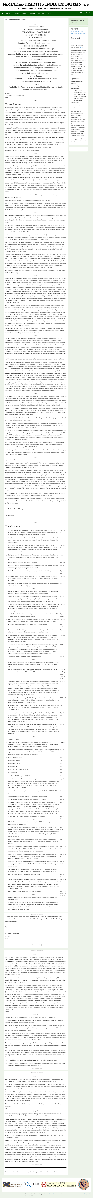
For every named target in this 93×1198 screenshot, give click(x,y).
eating (75, 33)
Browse (24, 13)
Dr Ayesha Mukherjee (54, 1194)
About (8, 13)
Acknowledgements (85, 1194)
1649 (81, 47)
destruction (77, 31)
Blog (49, 13)
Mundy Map (41, 13)
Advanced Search (85, 13)
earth (72, 33)
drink (82, 31)
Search (32, 13)
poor (84, 33)
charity (72, 31)
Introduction (16, 13)
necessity (80, 33)
